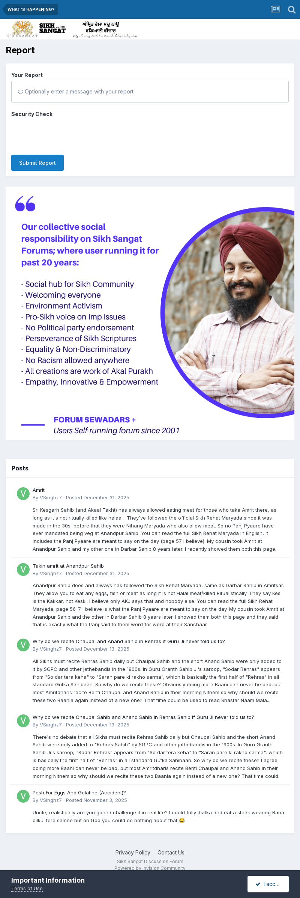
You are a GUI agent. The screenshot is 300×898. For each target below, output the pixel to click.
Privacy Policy (133, 852)
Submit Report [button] (37, 163)
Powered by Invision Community (150, 868)
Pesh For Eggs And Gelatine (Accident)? (79, 793)
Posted (97, 497)
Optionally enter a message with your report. (76, 91)
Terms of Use (27, 888)
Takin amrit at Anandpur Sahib (68, 566)
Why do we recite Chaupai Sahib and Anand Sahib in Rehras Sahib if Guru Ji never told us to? (143, 717)
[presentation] (68, 134)
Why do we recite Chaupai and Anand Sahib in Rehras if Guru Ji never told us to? (129, 641)
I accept (269, 884)
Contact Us (171, 852)
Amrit (39, 490)
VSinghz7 (51, 497)
